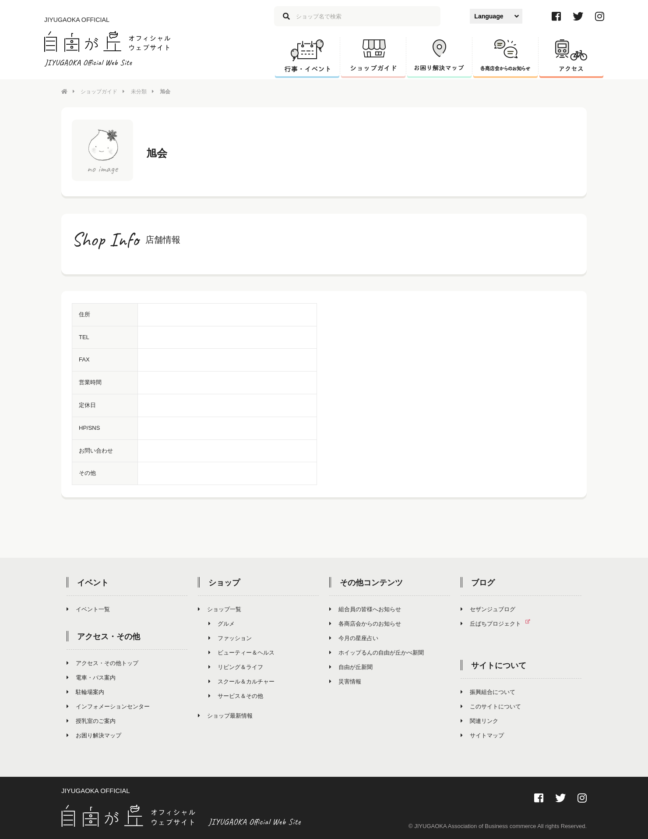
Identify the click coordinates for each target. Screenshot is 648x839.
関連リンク (479, 721)
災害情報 (345, 681)
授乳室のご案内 (91, 721)
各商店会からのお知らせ (365, 624)
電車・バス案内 (91, 677)
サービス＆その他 (235, 696)
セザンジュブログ (488, 609)
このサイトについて (491, 706)
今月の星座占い (353, 638)
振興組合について (488, 692)
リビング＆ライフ (235, 667)
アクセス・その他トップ (102, 663)
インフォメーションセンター (108, 706)
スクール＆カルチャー (241, 681)
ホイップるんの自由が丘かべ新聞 (376, 652)
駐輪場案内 (85, 692)
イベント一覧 (88, 609)
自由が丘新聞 (351, 667)
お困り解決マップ (94, 735)
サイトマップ (482, 735)
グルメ (221, 624)
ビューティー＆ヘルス (241, 652)
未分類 (139, 92)
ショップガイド (99, 92)
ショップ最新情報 (225, 716)
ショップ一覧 (219, 609)
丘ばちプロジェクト (499, 624)
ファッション (230, 638)
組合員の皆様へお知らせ (365, 609)
